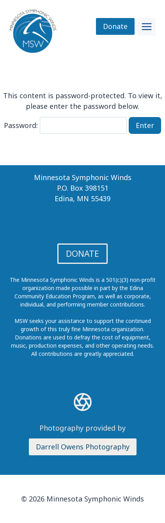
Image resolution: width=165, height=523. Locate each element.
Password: (65, 125)
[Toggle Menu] (147, 27)
